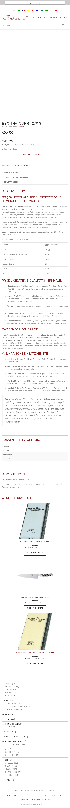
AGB (14, 796)
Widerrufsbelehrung (58, 796)
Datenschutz (22, 796)
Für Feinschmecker (14, 744)
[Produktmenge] (11, 154)
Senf (4, 749)
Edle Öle (6, 701)
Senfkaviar (10, 755)
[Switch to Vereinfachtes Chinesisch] (56, 10)
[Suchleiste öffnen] (68, 24)
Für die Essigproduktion (14, 737)
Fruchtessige (11, 769)
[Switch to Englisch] (14, 10)
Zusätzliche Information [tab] (16, 177)
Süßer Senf (10, 752)
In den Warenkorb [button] (35, 553)
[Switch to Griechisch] (51, 10)
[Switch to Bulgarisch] (46, 10)
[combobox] (35, 3)
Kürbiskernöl (11, 703)
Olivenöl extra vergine (16, 706)
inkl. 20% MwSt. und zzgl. (32, 547)
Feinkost (6, 684)
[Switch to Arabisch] (42, 10)
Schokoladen (11, 690)
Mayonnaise (10, 693)
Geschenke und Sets (12, 741)
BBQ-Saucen (14, 165)
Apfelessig (10, 763)
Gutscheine (7, 714)
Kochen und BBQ (25, 165)
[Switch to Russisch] (37, 10)
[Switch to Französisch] (23, 10)
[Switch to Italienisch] (19, 10)
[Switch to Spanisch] (28, 10)
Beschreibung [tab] (11, 173)
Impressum (33, 796)
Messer (8, 727)
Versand (21, 127)
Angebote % (7, 732)
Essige (5, 760)
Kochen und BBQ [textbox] (45, 4)
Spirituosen (8, 719)
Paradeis (9, 696)
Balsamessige (11, 766)
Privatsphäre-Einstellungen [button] (41, 799)
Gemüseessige (11, 772)
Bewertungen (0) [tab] (12, 182)
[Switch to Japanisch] (32, 10)
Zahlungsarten (24, 799)
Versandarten (44, 796)
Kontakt (7, 796)
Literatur (7, 780)
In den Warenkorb (31, 154)
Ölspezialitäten (12, 710)
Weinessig (9, 775)
